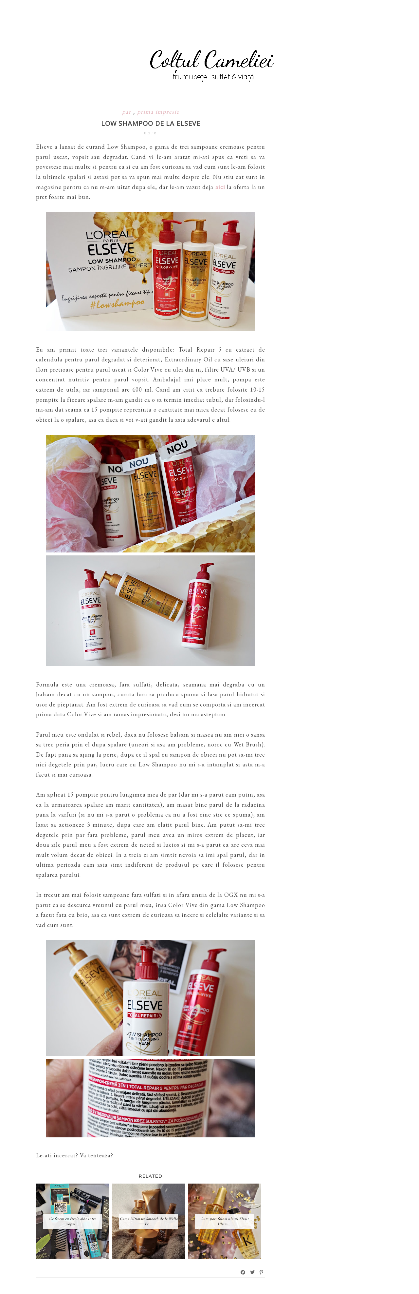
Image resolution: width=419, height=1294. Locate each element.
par (127, 111)
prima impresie (158, 111)
